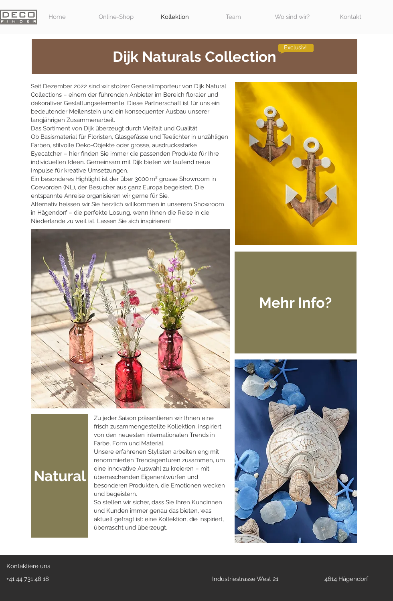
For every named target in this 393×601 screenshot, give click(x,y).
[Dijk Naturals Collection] (194, 56)
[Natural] (59, 476)
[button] (296, 302)
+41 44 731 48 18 (27, 579)
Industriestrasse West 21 (245, 579)
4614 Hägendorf (346, 579)
